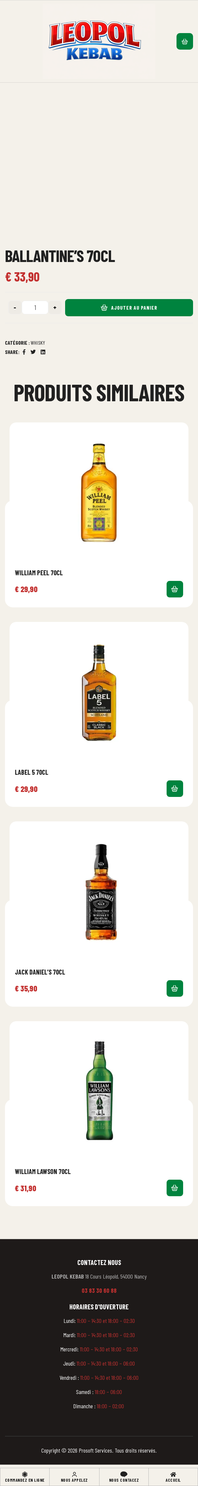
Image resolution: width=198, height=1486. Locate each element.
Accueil (173, 1480)
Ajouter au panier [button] (175, 589)
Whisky (38, 342)
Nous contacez (124, 1480)
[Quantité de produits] (35, 307)
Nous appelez (74, 1480)
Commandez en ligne (25, 1480)
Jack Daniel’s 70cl (40, 972)
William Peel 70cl (39, 573)
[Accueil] (173, 1474)
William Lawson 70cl (43, 1171)
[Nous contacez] (124, 1474)
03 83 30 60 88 (99, 1290)
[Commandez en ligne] (25, 1474)
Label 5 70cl (31, 772)
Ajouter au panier (134, 307)
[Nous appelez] (74, 1474)
